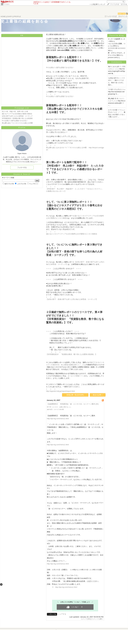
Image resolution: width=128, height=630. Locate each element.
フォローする (22, 167)
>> (97, 4)
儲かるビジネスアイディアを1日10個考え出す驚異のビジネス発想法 (71, 234)
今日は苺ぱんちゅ (119, 89)
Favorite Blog (117, 35)
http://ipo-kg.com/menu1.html (58, 419)
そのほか (7, 4)
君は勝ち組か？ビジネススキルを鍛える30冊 (17, 123)
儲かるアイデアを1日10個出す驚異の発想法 (17, 114)
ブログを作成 (114, 4)
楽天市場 (124, 4)
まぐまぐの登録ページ (76, 376)
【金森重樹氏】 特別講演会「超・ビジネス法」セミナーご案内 (71, 404)
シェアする (62, 614)
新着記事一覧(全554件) (75, 395)
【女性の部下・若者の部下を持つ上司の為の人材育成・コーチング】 (72, 299)
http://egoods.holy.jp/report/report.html (60, 391)
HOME (3, 16)
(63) (97, 404)
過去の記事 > (98, 395)
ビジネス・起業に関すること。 (62, 407)
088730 (121, 14)
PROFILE (17, 16)
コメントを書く (97, 619)
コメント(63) (85, 619)
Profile (21, 128)
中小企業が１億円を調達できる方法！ (15, 121)
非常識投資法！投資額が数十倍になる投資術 (17, 118)
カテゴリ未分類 (59, 409)
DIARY (9, 16)
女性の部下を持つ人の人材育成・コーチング (17, 116)
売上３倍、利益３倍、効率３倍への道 (15, 111)
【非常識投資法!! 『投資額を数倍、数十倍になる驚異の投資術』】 (71, 354)
